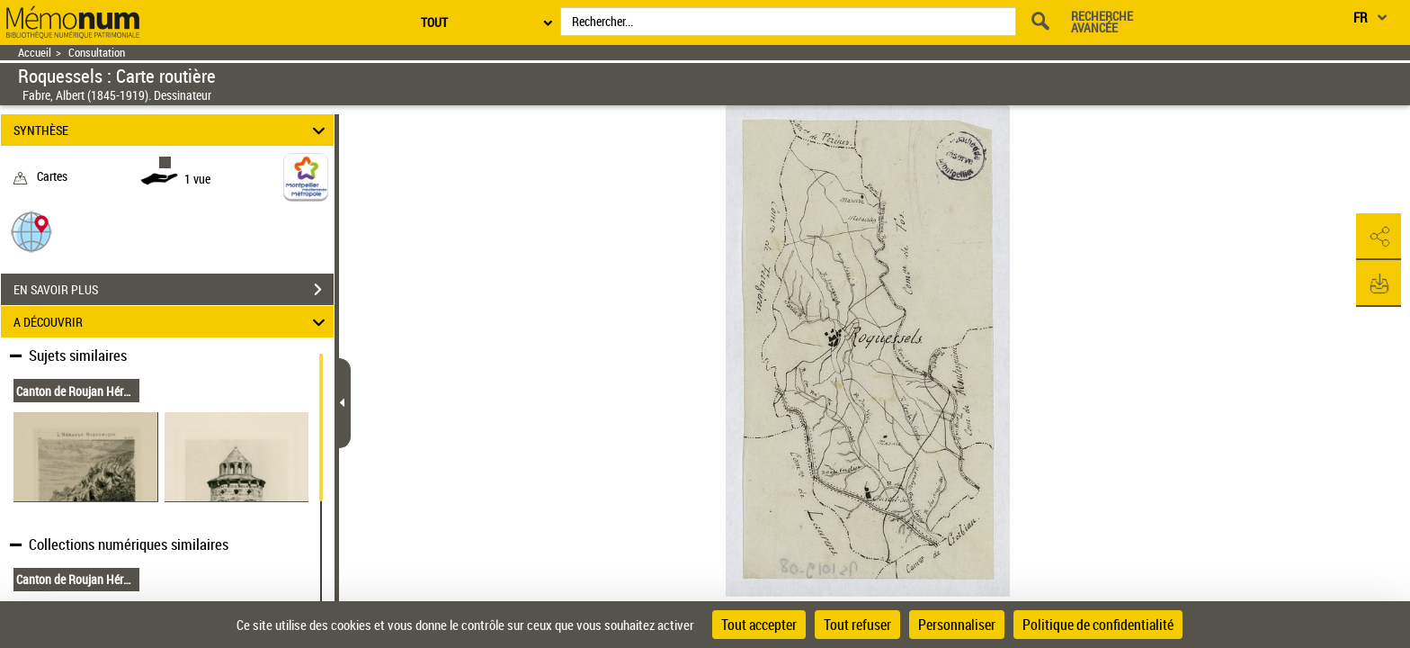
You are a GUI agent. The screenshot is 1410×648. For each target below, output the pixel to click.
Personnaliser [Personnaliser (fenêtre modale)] (956, 624)
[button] (31, 230)
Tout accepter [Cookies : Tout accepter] (759, 624)
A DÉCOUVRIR (172, 322)
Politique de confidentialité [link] (1098, 624)
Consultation (96, 52)
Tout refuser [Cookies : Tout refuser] (857, 624)
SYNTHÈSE (172, 130)
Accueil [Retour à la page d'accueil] (34, 52)
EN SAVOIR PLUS (173, 289)
